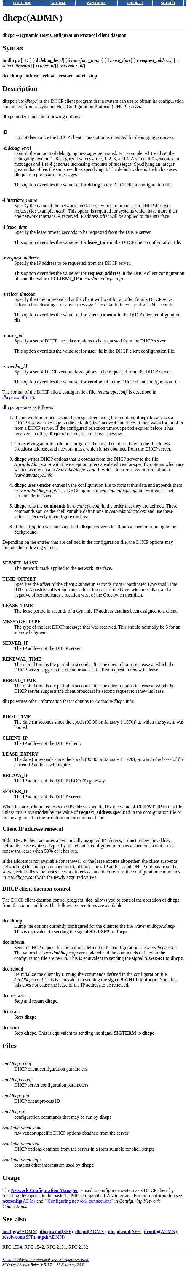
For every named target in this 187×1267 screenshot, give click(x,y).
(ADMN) (19, 1231)
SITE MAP (58, 3)
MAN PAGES (96, 3)
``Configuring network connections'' (78, 1200)
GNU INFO (135, 3)
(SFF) (18, 397)
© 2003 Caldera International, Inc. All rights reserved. (45, 1260)
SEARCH (168, 3)
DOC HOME (22, 3)
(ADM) (18, 1200)
